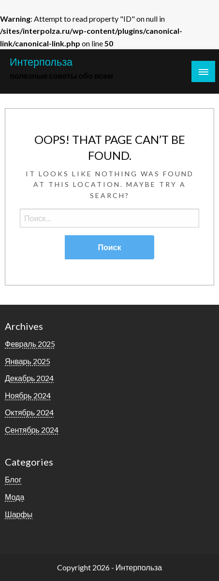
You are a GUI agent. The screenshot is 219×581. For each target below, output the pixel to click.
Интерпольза (41, 62)
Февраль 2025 (30, 343)
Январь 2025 (27, 361)
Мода (14, 496)
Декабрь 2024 (29, 378)
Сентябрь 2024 (31, 429)
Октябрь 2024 (29, 412)
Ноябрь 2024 (28, 395)
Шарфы (18, 514)
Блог (13, 479)
